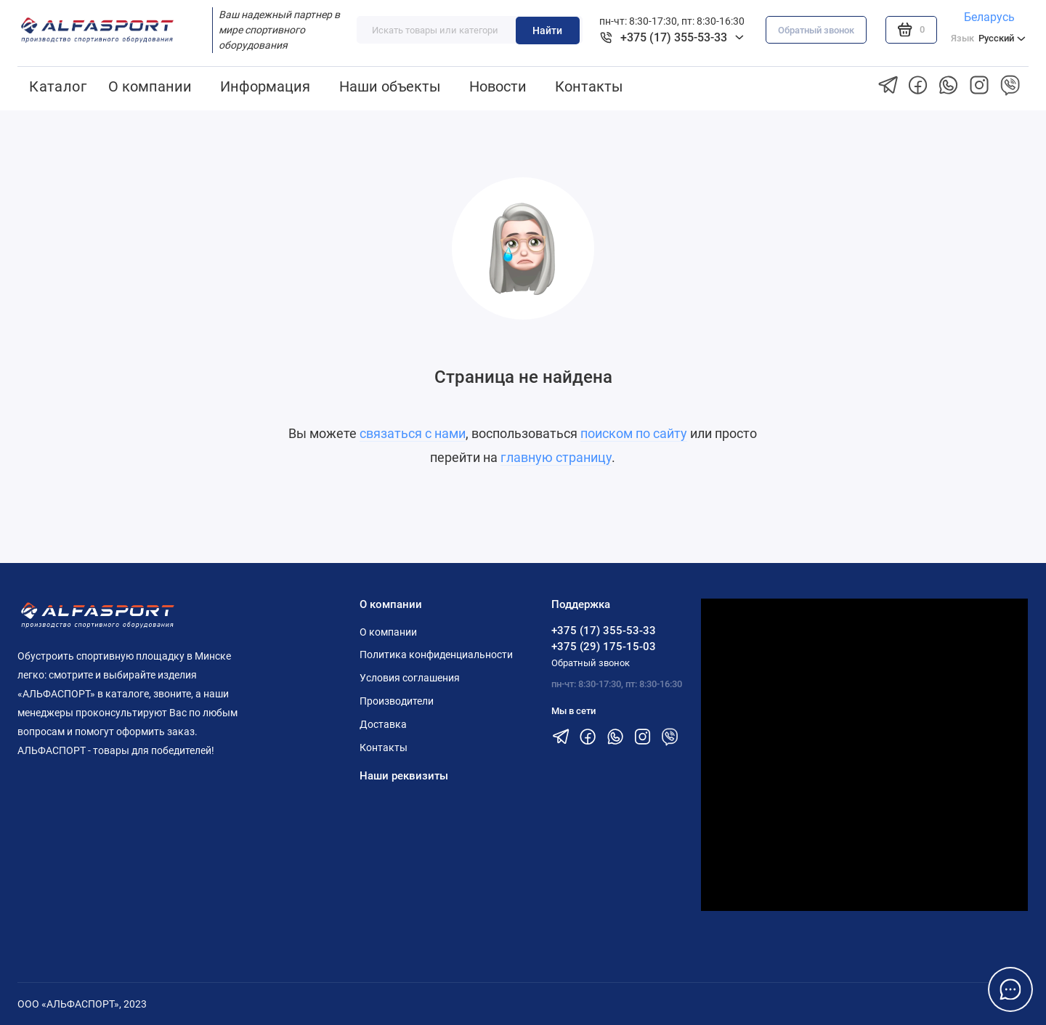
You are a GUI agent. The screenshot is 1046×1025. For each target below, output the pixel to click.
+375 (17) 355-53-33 (603, 630)
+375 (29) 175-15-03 (603, 646)
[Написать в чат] (1010, 989)
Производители (397, 701)
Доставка (383, 724)
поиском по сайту (633, 433)
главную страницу (556, 457)
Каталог (57, 86)
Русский (988, 38)
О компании (150, 86)
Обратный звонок (816, 30)
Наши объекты (390, 86)
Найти (547, 30)
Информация (265, 86)
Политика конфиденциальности (436, 654)
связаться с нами (413, 433)
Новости (498, 86)
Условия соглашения (410, 678)
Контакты (589, 86)
